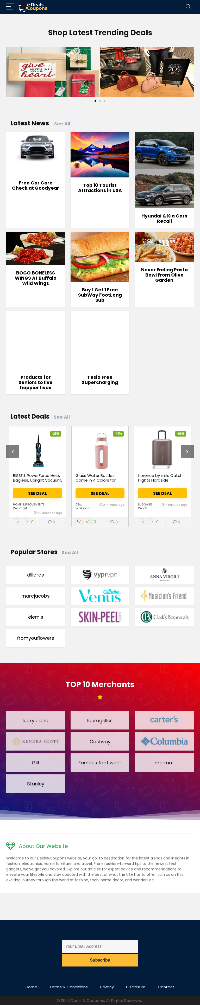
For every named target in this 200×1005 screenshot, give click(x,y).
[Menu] (10, 7)
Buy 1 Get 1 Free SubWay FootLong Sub (100, 295)
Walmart (20, 508)
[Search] (188, 7)
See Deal (37, 493)
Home (31, 987)
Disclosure (136, 987)
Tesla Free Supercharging (100, 380)
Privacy (107, 987)
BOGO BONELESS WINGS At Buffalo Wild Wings (36, 278)
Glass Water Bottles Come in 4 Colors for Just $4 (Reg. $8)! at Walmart (96, 482)
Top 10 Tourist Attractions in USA (100, 188)
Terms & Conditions (68, 987)
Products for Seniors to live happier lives (35, 382)
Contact (166, 987)
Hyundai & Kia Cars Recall (164, 218)
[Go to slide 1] (95, 101)
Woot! (142, 508)
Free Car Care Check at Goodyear (35, 185)
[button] (12, 71)
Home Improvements (29, 504)
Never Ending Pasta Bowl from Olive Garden (164, 275)
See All (62, 123)
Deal (79, 504)
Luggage (145, 504)
